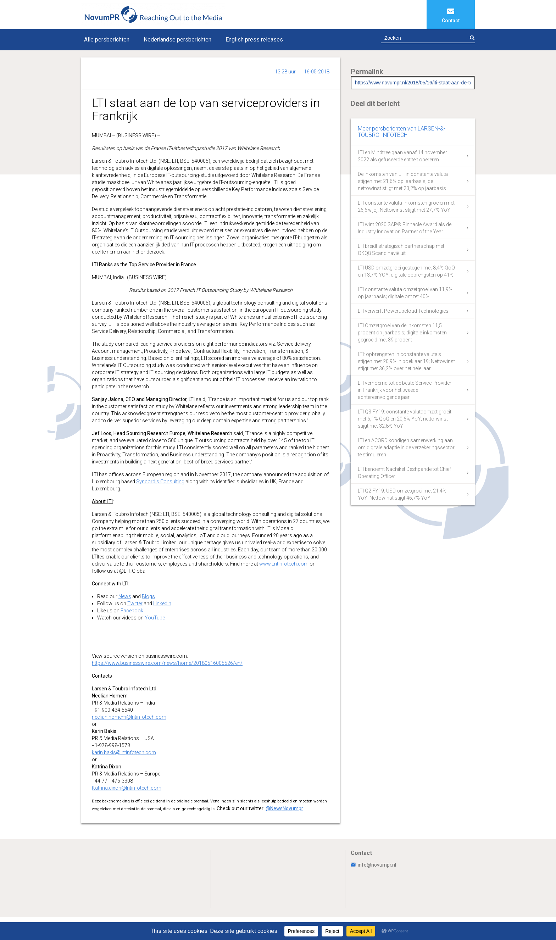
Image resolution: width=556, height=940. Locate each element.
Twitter (135, 603)
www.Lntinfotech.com (283, 564)
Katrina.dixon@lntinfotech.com (126, 788)
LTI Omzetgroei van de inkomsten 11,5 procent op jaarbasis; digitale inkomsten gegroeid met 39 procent (402, 333)
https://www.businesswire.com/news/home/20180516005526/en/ (167, 663)
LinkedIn (162, 603)
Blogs (148, 596)
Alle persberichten (106, 39)
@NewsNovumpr (284, 808)
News (124, 596)
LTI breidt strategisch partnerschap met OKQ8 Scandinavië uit (401, 249)
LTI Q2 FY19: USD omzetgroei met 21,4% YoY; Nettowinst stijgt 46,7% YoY (402, 494)
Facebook (132, 610)
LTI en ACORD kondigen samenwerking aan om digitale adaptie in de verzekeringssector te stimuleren (406, 447)
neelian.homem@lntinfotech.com (129, 717)
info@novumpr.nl (373, 865)
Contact (451, 20)
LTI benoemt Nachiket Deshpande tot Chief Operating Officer (404, 472)
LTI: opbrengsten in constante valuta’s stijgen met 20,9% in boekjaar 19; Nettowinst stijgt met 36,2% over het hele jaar (406, 361)
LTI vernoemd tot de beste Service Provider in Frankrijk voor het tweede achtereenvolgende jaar (404, 390)
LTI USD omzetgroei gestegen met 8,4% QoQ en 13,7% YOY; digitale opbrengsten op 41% (406, 271)
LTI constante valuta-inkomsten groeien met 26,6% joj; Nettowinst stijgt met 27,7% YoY (406, 206)
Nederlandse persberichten (177, 39)
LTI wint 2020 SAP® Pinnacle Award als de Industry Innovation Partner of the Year (404, 228)
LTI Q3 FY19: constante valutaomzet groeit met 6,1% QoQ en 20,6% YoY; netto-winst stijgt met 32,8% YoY (404, 419)
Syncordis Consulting (160, 481)
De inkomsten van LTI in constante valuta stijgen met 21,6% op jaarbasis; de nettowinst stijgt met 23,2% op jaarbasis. (403, 181)
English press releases (254, 39)
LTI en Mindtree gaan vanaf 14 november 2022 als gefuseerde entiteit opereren (402, 156)
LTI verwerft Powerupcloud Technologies (403, 311)
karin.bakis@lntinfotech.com (124, 752)
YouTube (155, 618)
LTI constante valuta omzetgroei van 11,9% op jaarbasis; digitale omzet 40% (405, 293)
